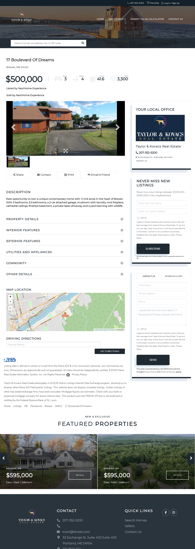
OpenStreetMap (109, 330)
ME (26, 400)
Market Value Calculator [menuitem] (147, 19)
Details (80, 474)
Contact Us (141, 161)
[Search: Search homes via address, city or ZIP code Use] (45, 43)
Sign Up (175, 3)
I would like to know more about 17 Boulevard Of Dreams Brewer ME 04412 (161, 316)
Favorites (153, 3)
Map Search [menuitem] (116, 19)
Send (153, 359)
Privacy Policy (79, 369)
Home (7, 400)
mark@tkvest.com (73, 530)
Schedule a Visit (173, 276)
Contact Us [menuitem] (175, 19)
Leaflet (97, 330)
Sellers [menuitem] (130, 525)
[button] (83, 43)
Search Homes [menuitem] (136, 519)
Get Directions (113, 344)
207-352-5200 (135, 3)
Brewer (49, 400)
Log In (167, 3)
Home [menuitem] (100, 19)
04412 (59, 400)
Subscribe (153, 248)
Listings (17, 400)
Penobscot (36, 400)
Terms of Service (168, 372)
